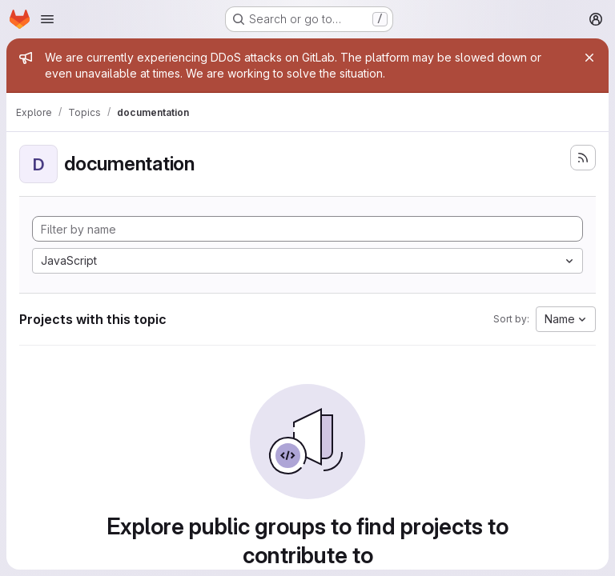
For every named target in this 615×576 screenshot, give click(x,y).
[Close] (589, 57)
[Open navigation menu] (47, 19)
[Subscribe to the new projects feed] (583, 157)
